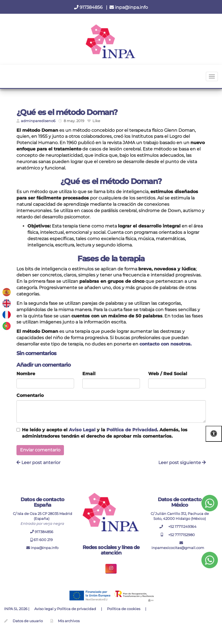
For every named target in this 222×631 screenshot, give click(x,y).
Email (88, 373)
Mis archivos (69, 621)
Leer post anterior (38, 462)
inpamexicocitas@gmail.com (177, 545)
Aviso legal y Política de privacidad (65, 609)
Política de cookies (123, 609)
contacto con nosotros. (165, 344)
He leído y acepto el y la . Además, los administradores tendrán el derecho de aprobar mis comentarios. (104, 433)
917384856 (89, 7)
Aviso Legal (82, 429)
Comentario (30, 395)
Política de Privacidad (131, 429)
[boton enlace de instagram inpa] (111, 569)
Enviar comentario (40, 449)
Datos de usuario (28, 621)
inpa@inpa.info (128, 7)
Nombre (25, 373)
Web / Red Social (167, 373)
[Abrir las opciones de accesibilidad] (214, 433)
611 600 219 (41, 540)
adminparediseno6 (38, 121)
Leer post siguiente (182, 462)
